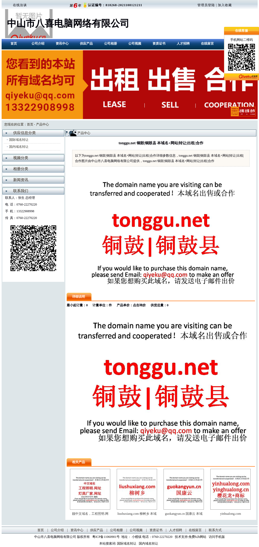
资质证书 (158, 43)
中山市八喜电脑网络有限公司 (68, 23)
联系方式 (215, 530)
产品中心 (42, 124)
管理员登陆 (206, 5)
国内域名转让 (19, 147)
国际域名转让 (19, 140)
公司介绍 (37, 43)
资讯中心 (62, 43)
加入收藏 (225, 5)
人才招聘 (183, 43)
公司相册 (110, 43)
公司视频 (134, 43)
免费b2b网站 (197, 537)
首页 (13, 43)
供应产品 (86, 43)
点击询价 (139, 305)
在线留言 (207, 43)
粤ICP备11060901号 (106, 537)
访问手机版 (216, 537)
